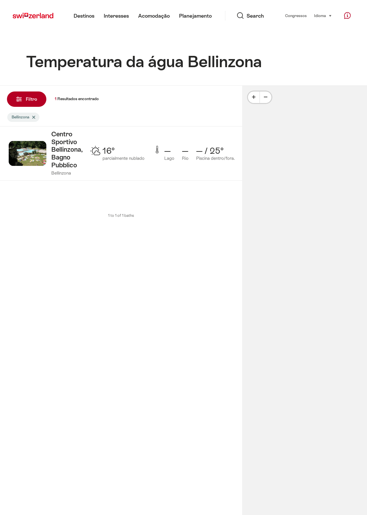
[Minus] (265, 97)
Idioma (323, 15)
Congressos (296, 16)
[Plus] (254, 97)
